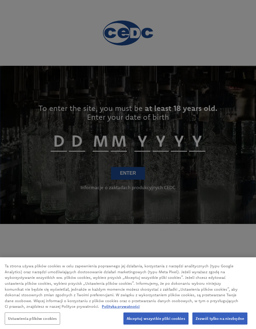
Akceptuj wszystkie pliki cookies (156, 321)
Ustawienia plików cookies (32, 321)
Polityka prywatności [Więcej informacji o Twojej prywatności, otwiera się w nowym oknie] (121, 309)
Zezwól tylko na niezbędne (220, 321)
